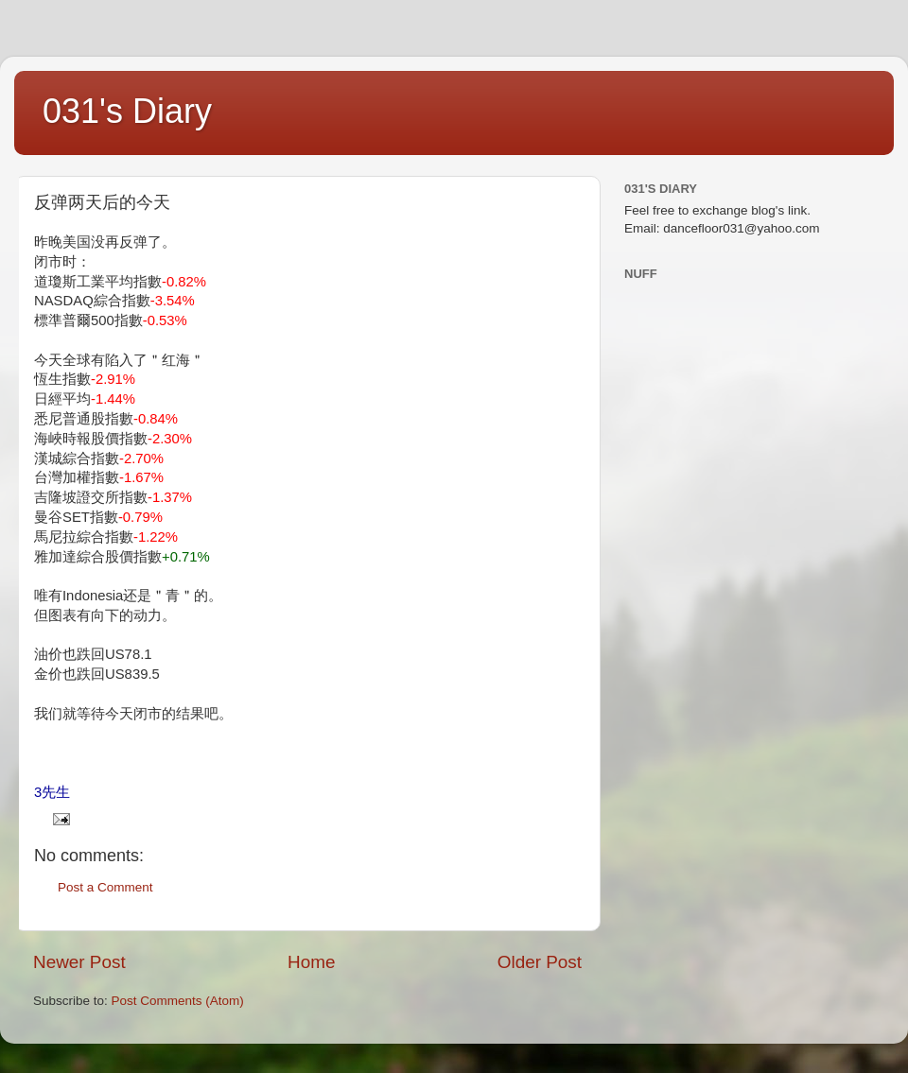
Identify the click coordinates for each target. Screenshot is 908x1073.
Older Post (540, 962)
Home (311, 962)
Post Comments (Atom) (178, 1001)
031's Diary (127, 111)
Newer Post (79, 962)
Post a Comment (105, 887)
